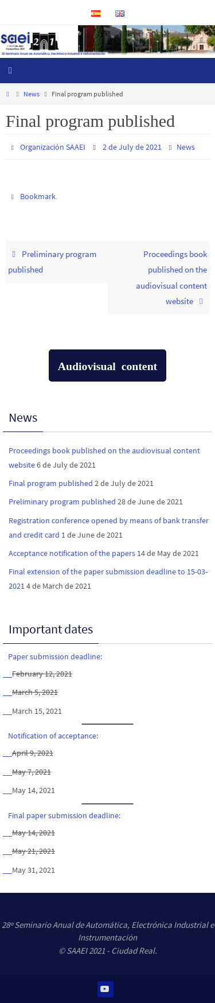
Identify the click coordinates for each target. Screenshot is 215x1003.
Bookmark (38, 196)
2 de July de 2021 (132, 147)
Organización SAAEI (52, 147)
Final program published (51, 483)
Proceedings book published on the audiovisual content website (171, 277)
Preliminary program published (52, 261)
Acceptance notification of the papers (72, 553)
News (32, 94)
